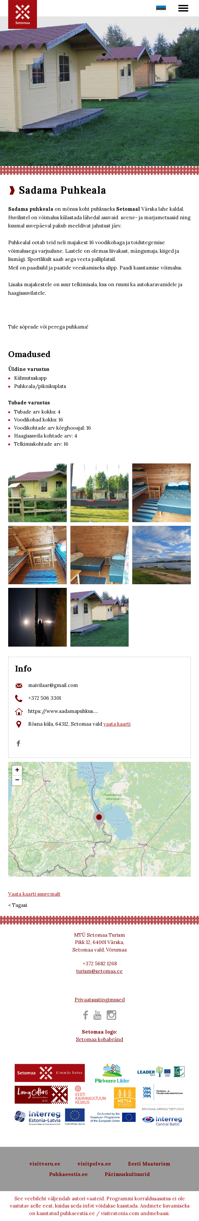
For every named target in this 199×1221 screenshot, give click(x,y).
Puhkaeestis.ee (68, 1174)
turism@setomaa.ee (99, 971)
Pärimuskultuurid (127, 1174)
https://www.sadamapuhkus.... (63, 711)
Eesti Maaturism (149, 1164)
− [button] (17, 780)
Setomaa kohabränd (99, 1039)
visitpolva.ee (94, 1164)
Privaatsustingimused (100, 999)
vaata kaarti (117, 724)
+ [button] (17, 771)
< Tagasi (17, 905)
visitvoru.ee (44, 1164)
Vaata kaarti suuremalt (34, 894)
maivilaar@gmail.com (53, 685)
